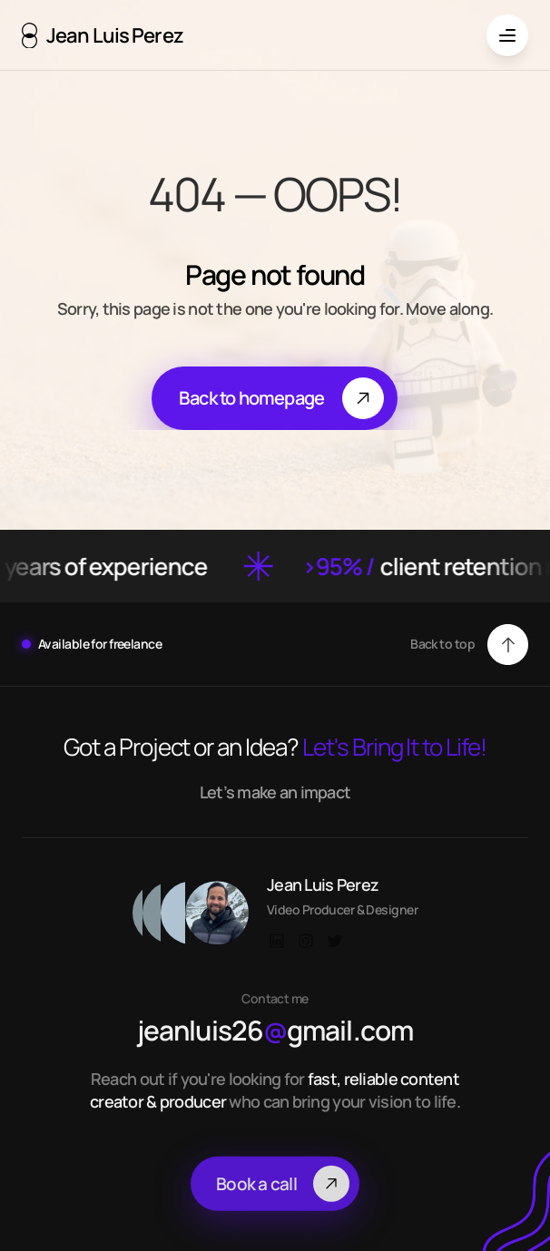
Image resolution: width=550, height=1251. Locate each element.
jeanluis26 (212, 1044)
